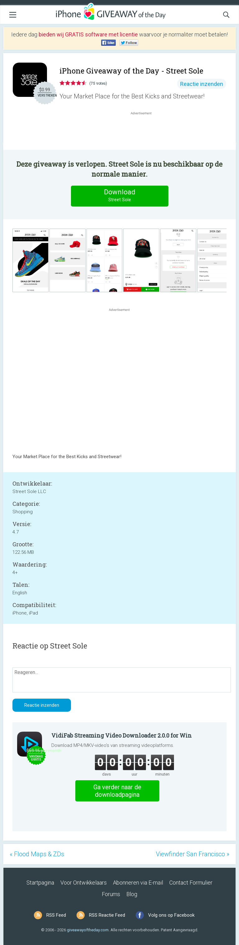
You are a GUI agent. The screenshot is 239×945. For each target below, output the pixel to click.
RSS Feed (56, 915)
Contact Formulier (191, 882)
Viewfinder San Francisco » (192, 854)
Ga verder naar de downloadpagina (117, 790)
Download (119, 195)
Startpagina (40, 882)
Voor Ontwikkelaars (83, 882)
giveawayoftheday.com (88, 930)
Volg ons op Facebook (171, 915)
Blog (131, 894)
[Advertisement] (144, 131)
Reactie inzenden (201, 84)
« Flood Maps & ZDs (37, 854)
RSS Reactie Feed (107, 915)
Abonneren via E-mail (138, 882)
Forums (111, 894)
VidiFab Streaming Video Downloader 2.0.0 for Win (121, 735)
